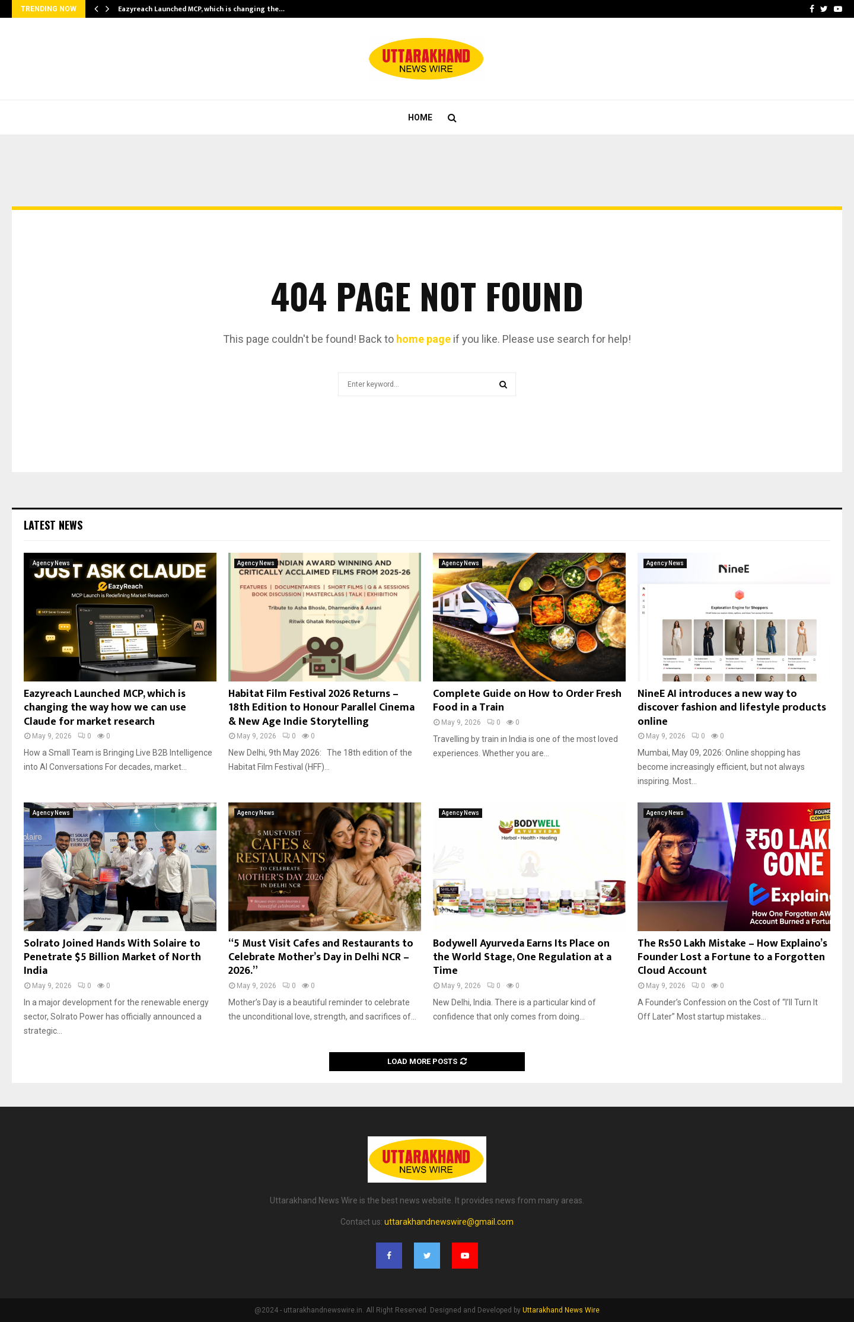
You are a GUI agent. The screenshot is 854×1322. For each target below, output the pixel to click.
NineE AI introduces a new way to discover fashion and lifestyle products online (732, 708)
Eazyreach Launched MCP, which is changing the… (201, 9)
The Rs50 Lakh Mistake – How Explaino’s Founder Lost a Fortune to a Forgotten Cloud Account (732, 957)
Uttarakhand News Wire (561, 1310)
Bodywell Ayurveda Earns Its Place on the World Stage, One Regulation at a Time (522, 957)
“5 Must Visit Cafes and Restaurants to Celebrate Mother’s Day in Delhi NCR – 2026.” (320, 957)
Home (420, 117)
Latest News (53, 525)
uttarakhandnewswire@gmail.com (449, 1222)
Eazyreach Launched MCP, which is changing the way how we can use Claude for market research (105, 708)
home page (423, 339)
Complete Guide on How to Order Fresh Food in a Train (527, 700)
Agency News (51, 563)
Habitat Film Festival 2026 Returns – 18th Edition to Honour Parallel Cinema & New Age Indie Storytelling (321, 708)
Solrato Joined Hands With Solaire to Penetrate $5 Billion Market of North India (112, 957)
